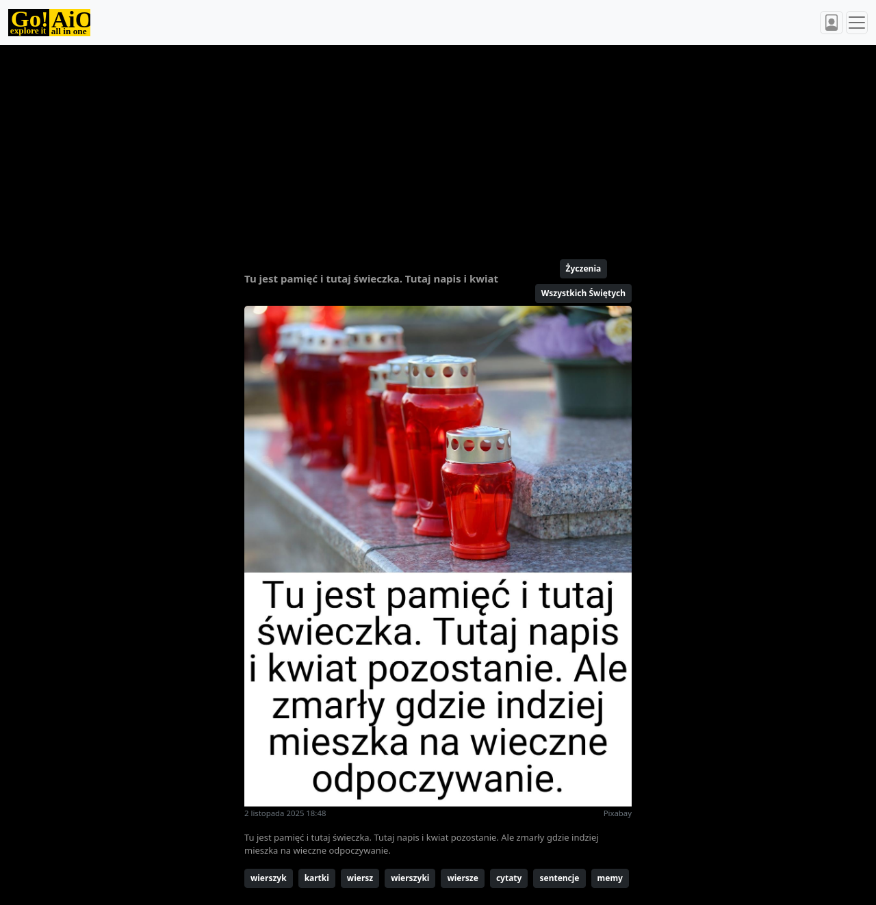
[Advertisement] (438, 146)
